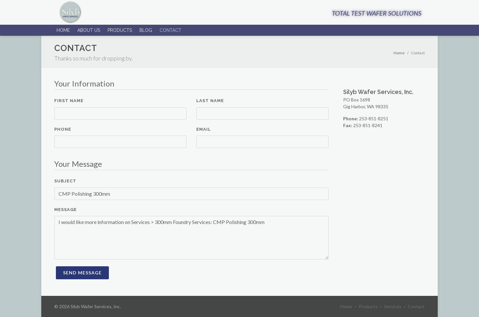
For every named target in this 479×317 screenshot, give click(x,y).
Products (120, 30)
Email (203, 129)
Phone (62, 129)
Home (63, 30)
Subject (65, 180)
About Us (88, 30)
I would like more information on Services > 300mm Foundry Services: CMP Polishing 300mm (191, 237)
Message (65, 209)
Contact (170, 30)
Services (392, 306)
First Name (69, 100)
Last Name (210, 100)
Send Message (82, 272)
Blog (145, 30)
